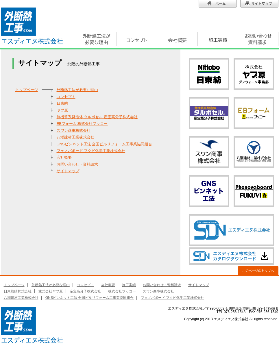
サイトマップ (68, 171)
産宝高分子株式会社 (85, 291)
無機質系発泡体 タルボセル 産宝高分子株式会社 (97, 117)
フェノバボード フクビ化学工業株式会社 (91, 151)
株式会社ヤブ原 (50, 291)
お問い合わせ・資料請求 (77, 164)
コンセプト (66, 97)
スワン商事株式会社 (73, 130)
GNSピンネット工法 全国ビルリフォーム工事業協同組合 (104, 144)
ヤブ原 (62, 110)
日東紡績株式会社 (18, 291)
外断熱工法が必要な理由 (77, 90)
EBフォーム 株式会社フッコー (82, 123)
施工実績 (129, 285)
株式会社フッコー (122, 291)
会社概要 (64, 157)
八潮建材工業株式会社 (75, 137)
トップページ (26, 90)
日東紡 (62, 103)
